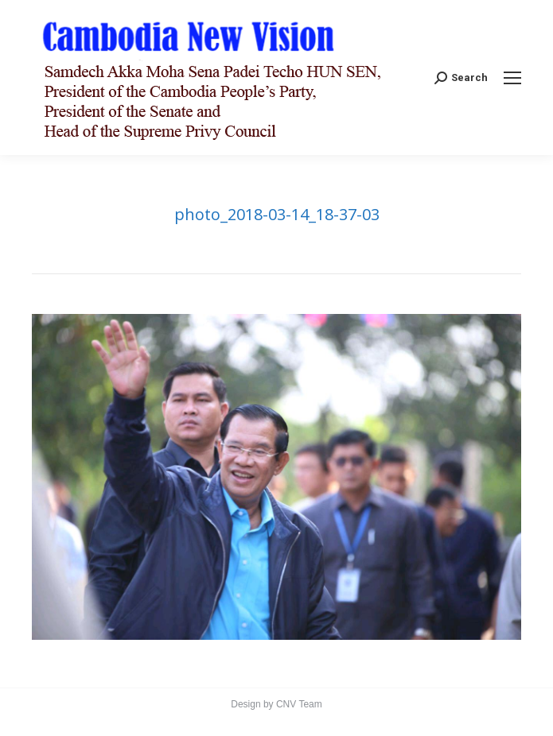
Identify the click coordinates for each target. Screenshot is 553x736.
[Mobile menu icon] (512, 78)
